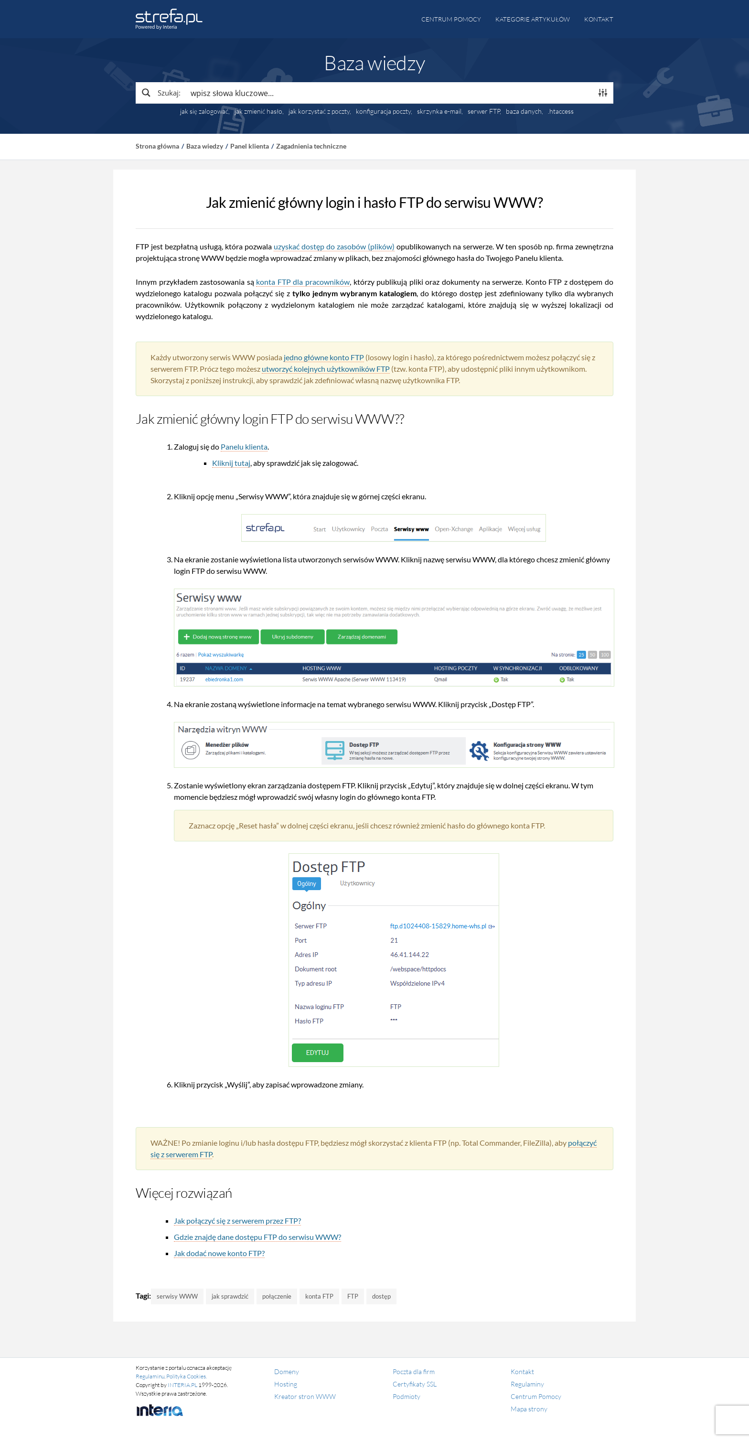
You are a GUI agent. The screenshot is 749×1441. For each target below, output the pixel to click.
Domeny (286, 1371)
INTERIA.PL (182, 1384)
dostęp (381, 1296)
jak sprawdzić (230, 1296)
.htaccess (561, 111)
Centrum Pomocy (536, 1396)
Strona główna (157, 146)
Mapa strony (529, 1409)
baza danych (524, 111)
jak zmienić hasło (258, 111)
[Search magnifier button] (160, 92)
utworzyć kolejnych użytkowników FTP (326, 368)
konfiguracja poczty (383, 111)
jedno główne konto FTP (324, 357)
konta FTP (319, 1296)
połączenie (276, 1296)
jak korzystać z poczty (319, 111)
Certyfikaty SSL (415, 1384)
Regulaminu (150, 1376)
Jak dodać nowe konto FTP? (219, 1253)
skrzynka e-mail (439, 111)
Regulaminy (527, 1384)
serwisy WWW (177, 1296)
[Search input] (389, 93)
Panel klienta (249, 146)
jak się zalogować (204, 111)
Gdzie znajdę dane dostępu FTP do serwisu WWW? (257, 1236)
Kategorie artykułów (532, 19)
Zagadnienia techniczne (311, 146)
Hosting (285, 1384)
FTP (352, 1296)
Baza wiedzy (204, 146)
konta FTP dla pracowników (303, 281)
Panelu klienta (244, 446)
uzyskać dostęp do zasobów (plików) (334, 246)
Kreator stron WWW (305, 1396)
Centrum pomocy (451, 19)
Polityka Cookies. (186, 1376)
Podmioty (406, 1396)
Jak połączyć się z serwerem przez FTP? (237, 1220)
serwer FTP (484, 111)
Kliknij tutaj (231, 462)
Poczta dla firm (414, 1371)
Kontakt (598, 19)
